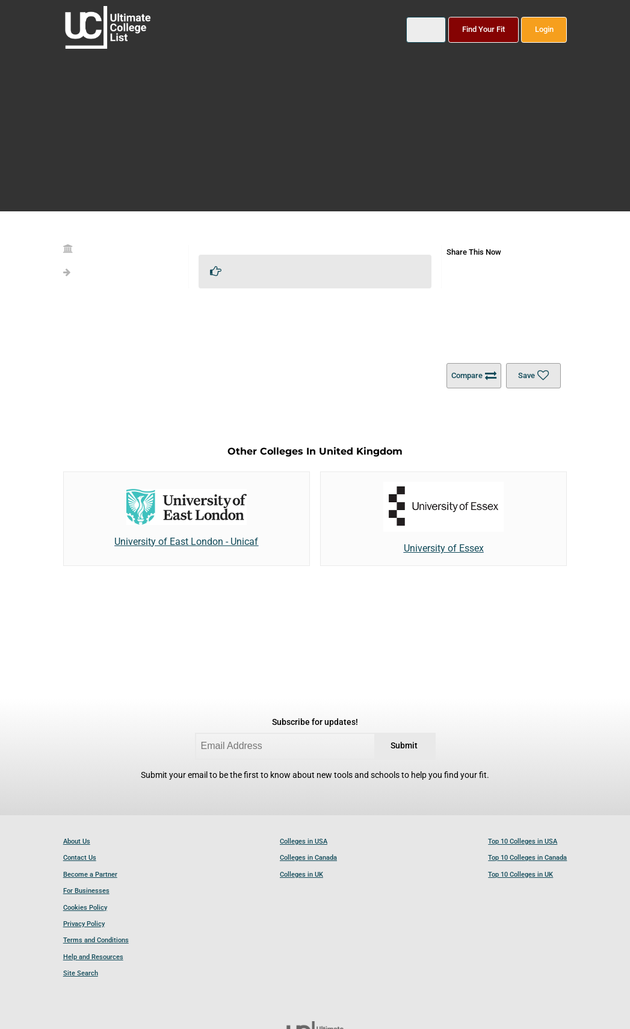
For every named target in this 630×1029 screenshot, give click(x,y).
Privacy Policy (84, 924)
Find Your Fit (483, 29)
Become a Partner (90, 874)
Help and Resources (93, 957)
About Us (76, 841)
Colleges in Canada (308, 858)
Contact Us (79, 858)
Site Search (80, 973)
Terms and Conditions (96, 940)
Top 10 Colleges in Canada (527, 858)
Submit (404, 746)
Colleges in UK (301, 874)
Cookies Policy (85, 908)
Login (544, 29)
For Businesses (86, 891)
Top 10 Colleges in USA (522, 841)
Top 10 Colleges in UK (520, 874)
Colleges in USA (303, 841)
